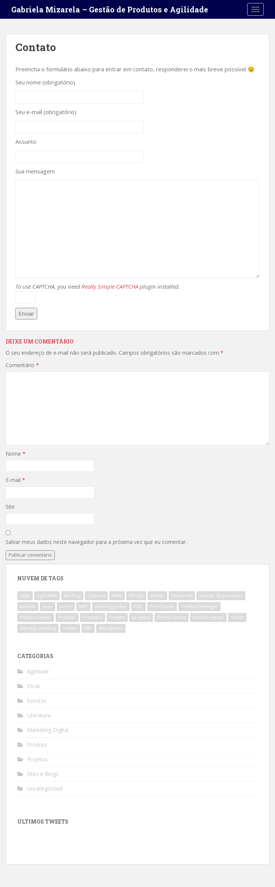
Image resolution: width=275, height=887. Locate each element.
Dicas (34, 686)
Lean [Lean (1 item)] (47, 606)
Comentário (22, 365)
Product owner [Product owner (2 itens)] (35, 617)
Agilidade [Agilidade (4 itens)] (47, 595)
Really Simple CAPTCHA (110, 286)
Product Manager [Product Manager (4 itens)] (199, 606)
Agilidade (38, 671)
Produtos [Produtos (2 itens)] (93, 617)
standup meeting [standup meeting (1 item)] (38, 628)
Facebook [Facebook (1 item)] (181, 595)
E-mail (15, 479)
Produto (37, 744)
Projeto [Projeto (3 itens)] (117, 617)
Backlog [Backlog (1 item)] (72, 595)
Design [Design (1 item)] (136, 595)
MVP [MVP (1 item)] (83, 606)
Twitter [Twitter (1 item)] (70, 628)
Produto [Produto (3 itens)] (67, 617)
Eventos (37, 700)
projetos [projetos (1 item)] (141, 617)
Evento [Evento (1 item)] (157, 595)
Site (10, 506)
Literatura (39, 715)
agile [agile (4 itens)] (25, 595)
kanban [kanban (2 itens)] (28, 606)
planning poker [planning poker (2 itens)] (111, 606)
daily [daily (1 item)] (117, 595)
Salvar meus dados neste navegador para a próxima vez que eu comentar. (96, 541)
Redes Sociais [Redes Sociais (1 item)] (171, 617)
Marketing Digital (47, 729)
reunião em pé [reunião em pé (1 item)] (208, 617)
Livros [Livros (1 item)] (65, 606)
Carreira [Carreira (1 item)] (96, 595)
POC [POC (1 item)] (138, 606)
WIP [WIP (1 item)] (88, 628)
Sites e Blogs (43, 773)
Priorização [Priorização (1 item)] (162, 606)
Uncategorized (44, 788)
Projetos (37, 759)
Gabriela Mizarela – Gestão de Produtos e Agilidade (109, 9)
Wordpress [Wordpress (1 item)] (111, 628)
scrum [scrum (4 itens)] (237, 617)
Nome (16, 453)
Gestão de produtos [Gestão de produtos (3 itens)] (221, 595)
